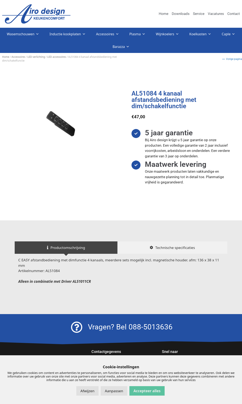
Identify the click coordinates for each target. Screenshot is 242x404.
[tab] (66, 247)
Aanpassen (114, 390)
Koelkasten (200, 34)
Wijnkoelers (167, 34)
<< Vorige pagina (232, 59)
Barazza (121, 46)
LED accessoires (56, 57)
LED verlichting (36, 57)
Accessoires (107, 34)
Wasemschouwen (23, 34)
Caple (228, 34)
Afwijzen (88, 390)
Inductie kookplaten (67, 34)
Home (5, 57)
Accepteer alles (147, 390)
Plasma (137, 34)
